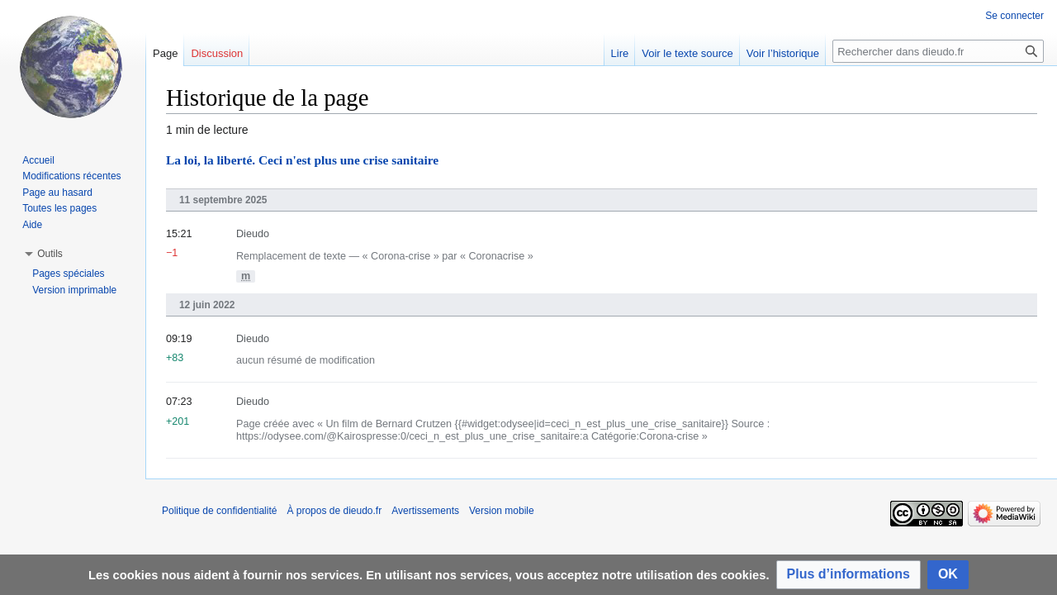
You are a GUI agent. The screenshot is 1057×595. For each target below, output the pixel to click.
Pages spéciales (68, 273)
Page (165, 53)
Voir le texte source (687, 53)
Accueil (38, 160)
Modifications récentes (71, 176)
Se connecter (1014, 15)
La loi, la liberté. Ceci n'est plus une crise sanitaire (302, 160)
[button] (848, 574)
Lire (620, 53)
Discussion (217, 53)
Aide (32, 225)
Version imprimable (74, 290)
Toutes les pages (59, 208)
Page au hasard (57, 192)
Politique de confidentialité (219, 510)
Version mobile (501, 510)
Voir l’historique (783, 53)
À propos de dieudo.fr (334, 510)
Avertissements (425, 510)
